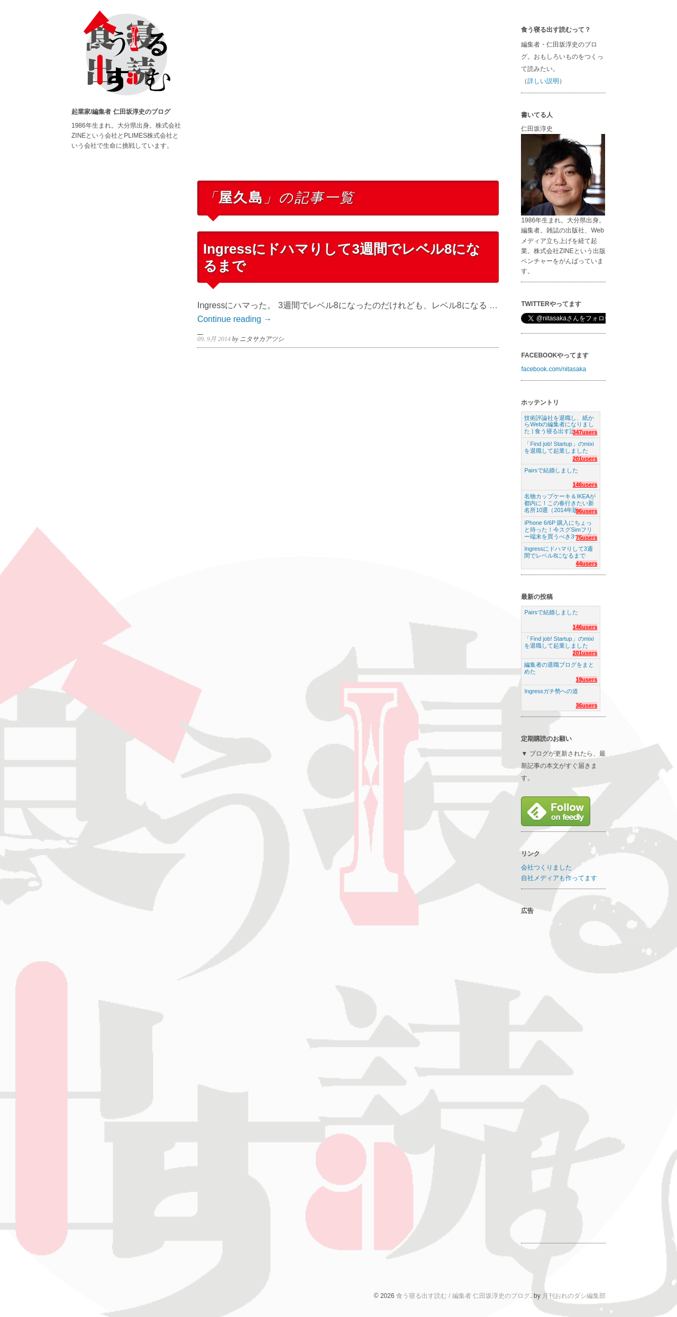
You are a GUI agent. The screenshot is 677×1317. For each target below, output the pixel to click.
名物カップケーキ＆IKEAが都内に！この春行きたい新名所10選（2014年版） (560, 500)
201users (585, 458)
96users (587, 511)
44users (587, 563)
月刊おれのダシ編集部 (574, 1296)
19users (587, 679)
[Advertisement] (348, 99)
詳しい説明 (543, 81)
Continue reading (234, 319)
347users (585, 432)
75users (587, 537)
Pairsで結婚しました (551, 470)
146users (585, 484)
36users (587, 705)
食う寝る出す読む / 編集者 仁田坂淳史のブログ (463, 1296)
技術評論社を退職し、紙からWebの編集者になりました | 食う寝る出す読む (559, 422)
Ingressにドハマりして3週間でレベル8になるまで (558, 552)
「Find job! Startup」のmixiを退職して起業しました (558, 447)
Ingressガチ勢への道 (551, 691)
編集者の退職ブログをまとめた (559, 668)
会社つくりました (546, 867)
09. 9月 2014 (214, 339)
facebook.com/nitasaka (553, 369)
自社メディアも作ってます (559, 878)
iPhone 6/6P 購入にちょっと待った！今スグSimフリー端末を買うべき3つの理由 (560, 526)
